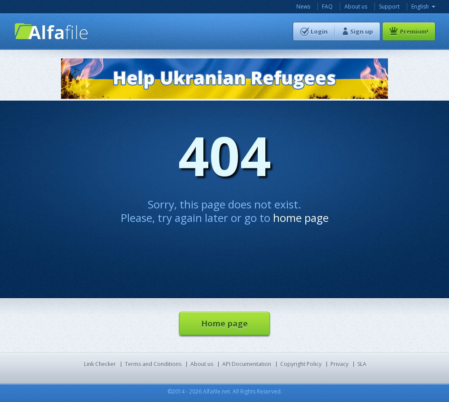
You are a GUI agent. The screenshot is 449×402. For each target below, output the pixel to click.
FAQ (327, 6)
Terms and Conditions (153, 364)
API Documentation (246, 364)
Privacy (339, 364)
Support (389, 6)
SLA (361, 364)
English (420, 6)
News (303, 6)
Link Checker (100, 364)
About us (355, 6)
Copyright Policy (300, 364)
